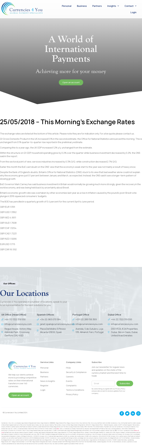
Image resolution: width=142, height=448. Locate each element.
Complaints (71, 385)
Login (133, 12)
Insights (113, 6)
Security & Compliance (76, 372)
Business (82, 5)
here (58, 429)
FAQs (68, 367)
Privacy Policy (72, 394)
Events (69, 381)
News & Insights (47, 381)
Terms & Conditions (75, 390)
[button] (9, 283)
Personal (66, 5)
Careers (69, 376)
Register (44, 385)
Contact (130, 6)
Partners (97, 5)
